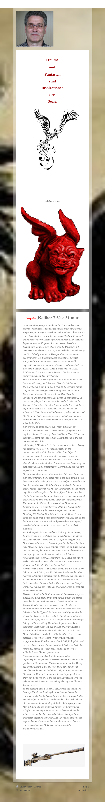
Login (86, 786)
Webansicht (83, 790)
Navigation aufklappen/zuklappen (52, 4)
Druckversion (24, 786)
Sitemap (37, 786)
